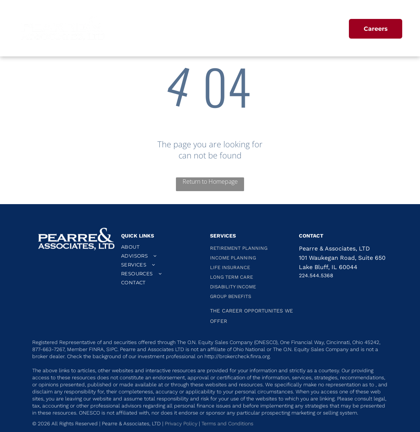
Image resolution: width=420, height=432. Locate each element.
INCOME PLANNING (233, 258)
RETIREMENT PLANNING (238, 248)
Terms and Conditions (228, 423)
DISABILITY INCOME (233, 286)
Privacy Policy (181, 423)
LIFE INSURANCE (230, 267)
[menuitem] (169, 29)
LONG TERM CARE (231, 277)
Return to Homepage (210, 181)
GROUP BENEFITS (230, 296)
